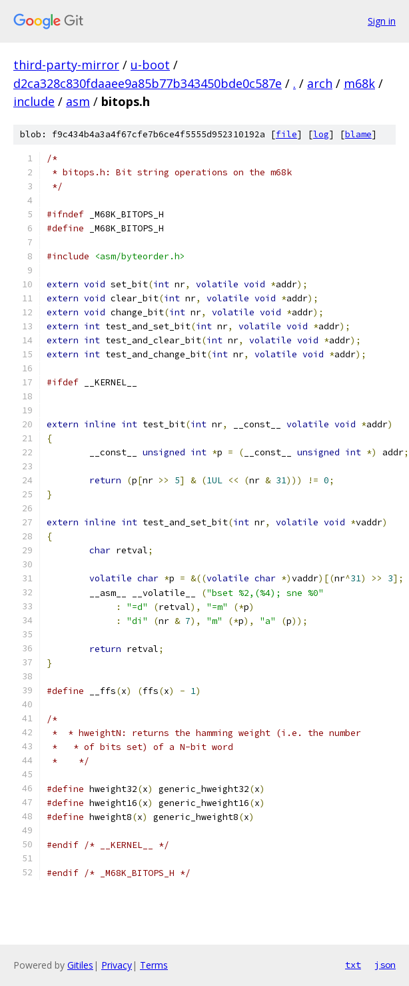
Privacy (116, 965)
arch (319, 83)
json (385, 965)
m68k (359, 83)
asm (78, 101)
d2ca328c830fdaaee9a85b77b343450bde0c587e (147, 83)
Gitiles (80, 965)
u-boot (150, 65)
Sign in (382, 21)
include (34, 101)
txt (353, 965)
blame (358, 134)
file (286, 134)
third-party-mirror (66, 65)
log (321, 134)
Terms (154, 965)
